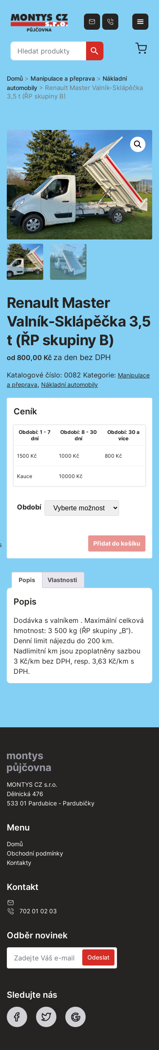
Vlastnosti (62, 579)
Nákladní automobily (69, 384)
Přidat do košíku (116, 543)
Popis (27, 579)
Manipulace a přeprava (63, 78)
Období (29, 507)
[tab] (26, 580)
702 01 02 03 (32, 911)
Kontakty (19, 862)
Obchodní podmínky (35, 853)
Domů (15, 78)
